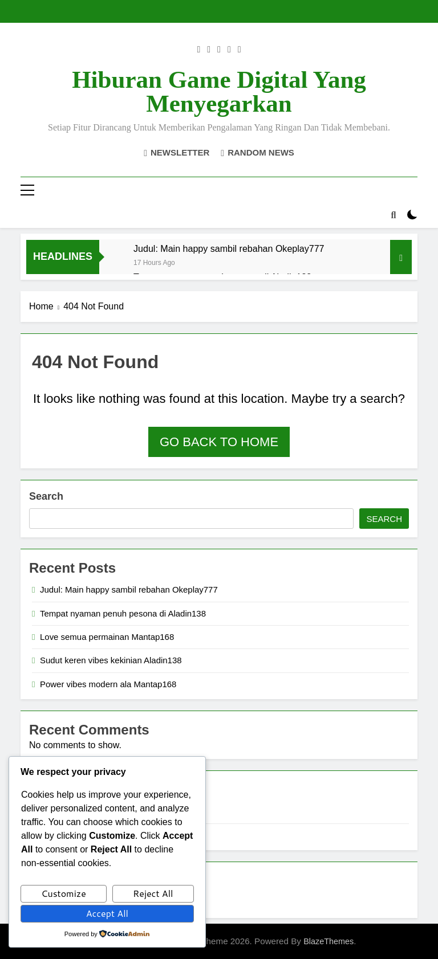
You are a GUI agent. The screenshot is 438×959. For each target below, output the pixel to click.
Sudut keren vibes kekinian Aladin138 (111, 660)
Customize (63, 893)
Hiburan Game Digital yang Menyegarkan (219, 91)
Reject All (153, 893)
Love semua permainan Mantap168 (107, 637)
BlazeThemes (328, 941)
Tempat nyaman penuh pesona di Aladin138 (123, 613)
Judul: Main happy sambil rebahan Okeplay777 (229, 248)
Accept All (107, 913)
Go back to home (219, 442)
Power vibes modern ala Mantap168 (108, 684)
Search (46, 496)
